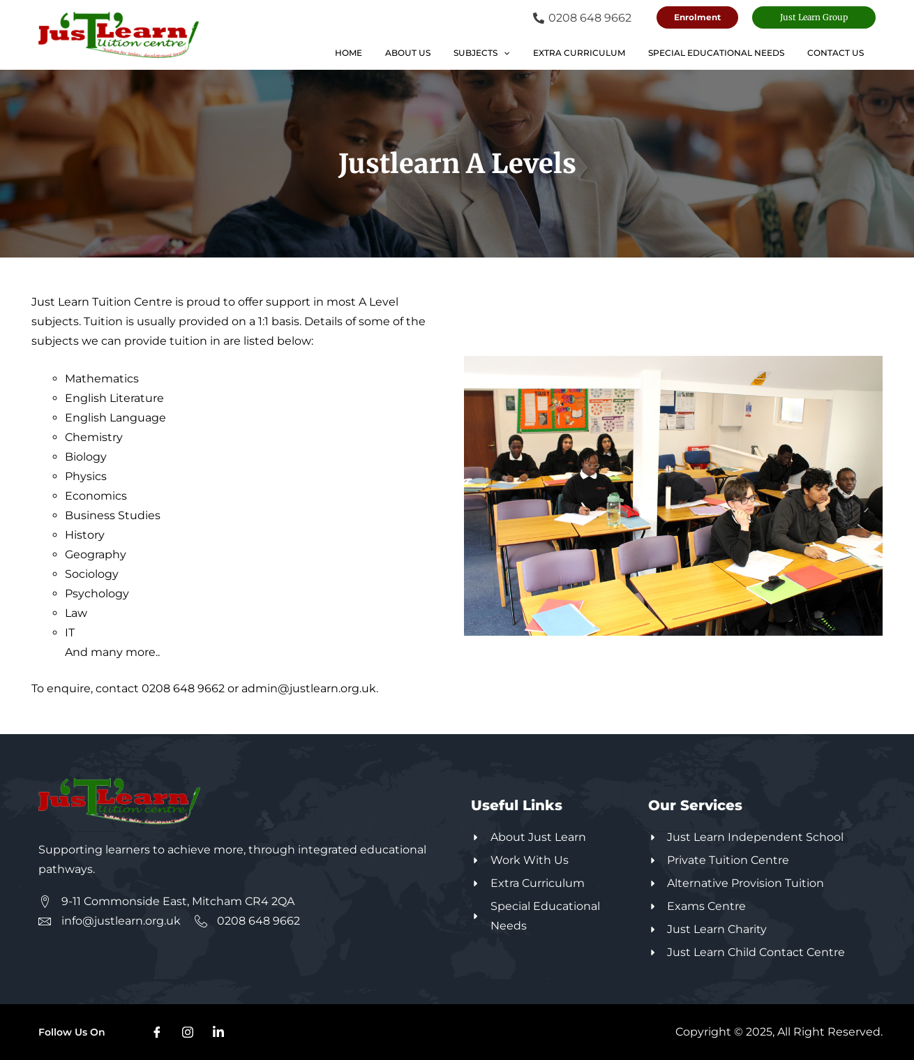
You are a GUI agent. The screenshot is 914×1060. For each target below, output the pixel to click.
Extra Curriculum (595, 52)
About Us (437, 52)
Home (384, 52)
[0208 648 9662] (582, 18)
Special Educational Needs (726, 52)
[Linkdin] (218, 1032)
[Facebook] (157, 1032)
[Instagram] (187, 1032)
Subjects (504, 53)
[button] (697, 17)
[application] (526, 53)
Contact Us (839, 52)
